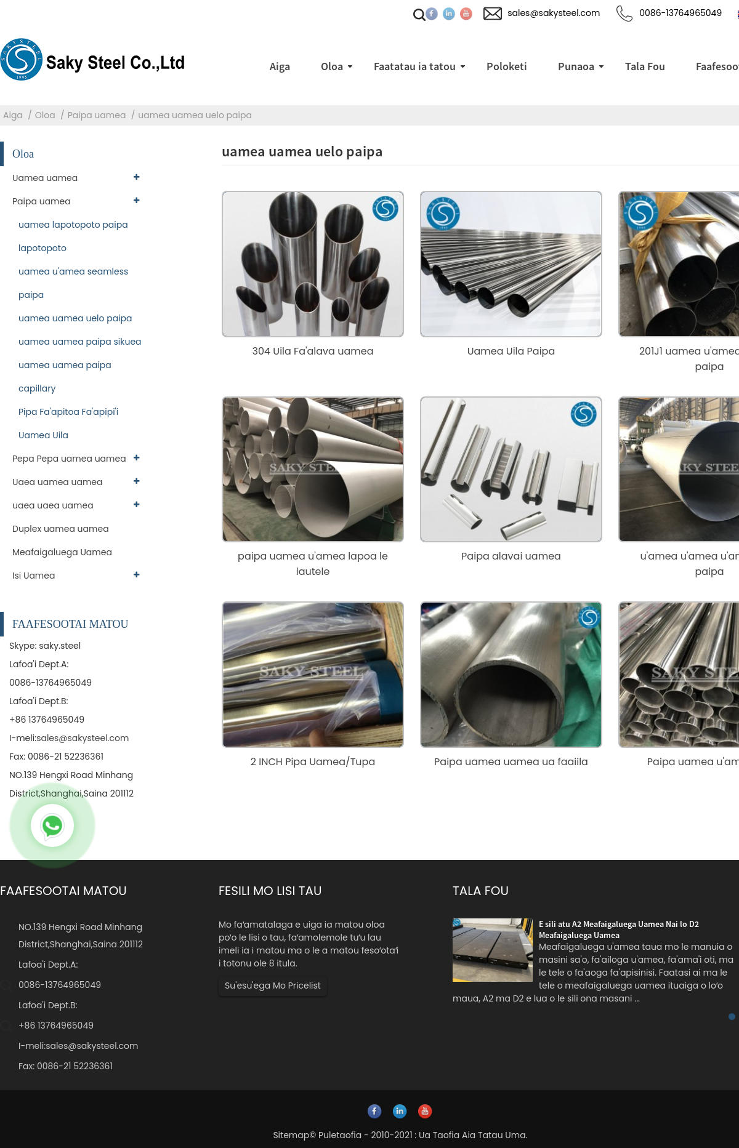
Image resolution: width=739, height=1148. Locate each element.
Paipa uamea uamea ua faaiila (511, 762)
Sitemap (291, 1135)
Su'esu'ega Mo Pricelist (273, 985)
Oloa (45, 115)
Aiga (13, 115)
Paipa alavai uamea (511, 556)
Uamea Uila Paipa (511, 351)
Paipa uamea (97, 115)
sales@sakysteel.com (82, 738)
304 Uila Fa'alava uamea (313, 351)
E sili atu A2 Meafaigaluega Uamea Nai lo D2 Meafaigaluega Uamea (619, 929)
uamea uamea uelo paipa (195, 115)
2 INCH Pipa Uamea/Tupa (313, 762)
